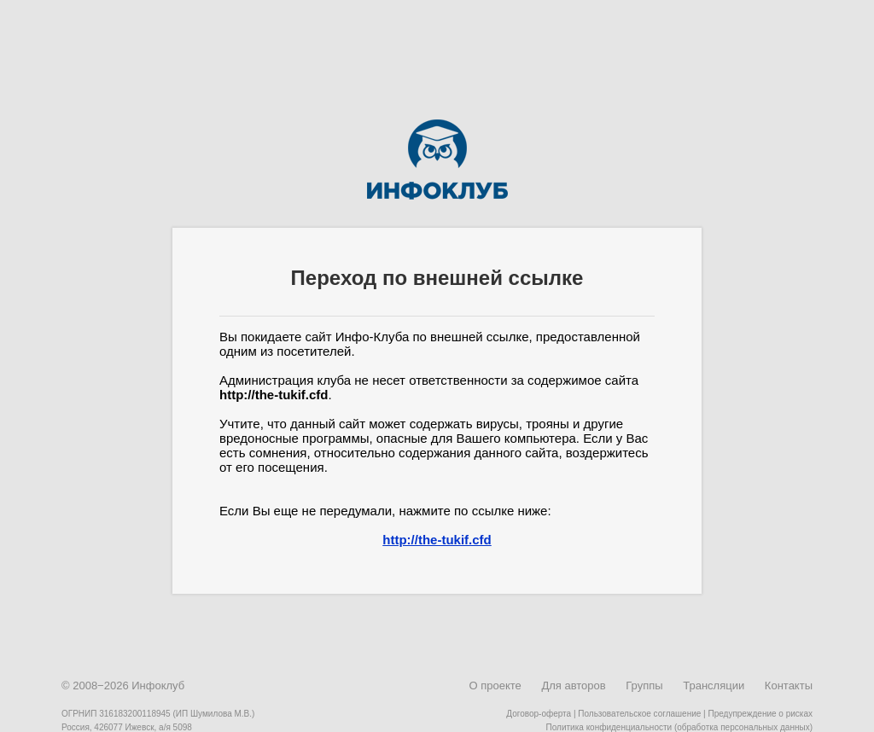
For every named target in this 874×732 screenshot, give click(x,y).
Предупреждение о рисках (760, 713)
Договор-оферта (538, 713)
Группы (644, 685)
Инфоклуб (157, 685)
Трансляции (713, 685)
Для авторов (573, 685)
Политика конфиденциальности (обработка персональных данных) (679, 727)
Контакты (789, 685)
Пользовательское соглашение (639, 713)
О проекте (495, 685)
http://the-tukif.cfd (436, 539)
